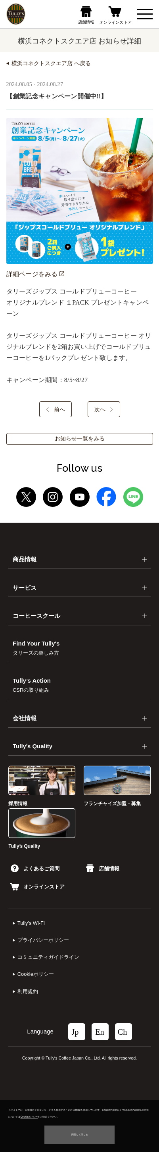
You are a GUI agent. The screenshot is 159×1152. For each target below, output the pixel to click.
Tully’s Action (32, 685)
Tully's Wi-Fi (31, 923)
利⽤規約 (27, 991)
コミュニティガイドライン (48, 957)
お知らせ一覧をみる (80, 439)
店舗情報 (102, 869)
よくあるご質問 (35, 869)
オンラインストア (37, 887)
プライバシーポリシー (43, 940)
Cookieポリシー (35, 974)
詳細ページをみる (35, 274)
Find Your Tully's (36, 647)
